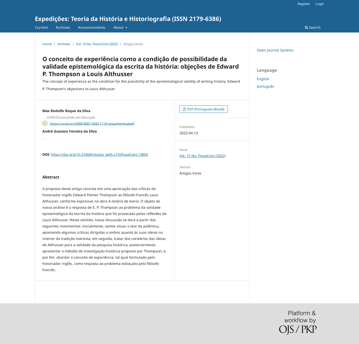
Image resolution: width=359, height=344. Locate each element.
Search (313, 27)
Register (304, 3)
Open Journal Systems (275, 50)
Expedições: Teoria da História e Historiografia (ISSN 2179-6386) (128, 18)
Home (47, 44)
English (263, 78)
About (118, 27)
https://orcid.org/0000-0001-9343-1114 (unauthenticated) (92, 123)
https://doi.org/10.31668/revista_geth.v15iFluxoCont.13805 (99, 154)
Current (41, 27)
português (265, 86)
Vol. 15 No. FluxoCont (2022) (97, 44)
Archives (63, 27)
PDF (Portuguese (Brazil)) (205, 109)
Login (320, 3)
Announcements (91, 27)
